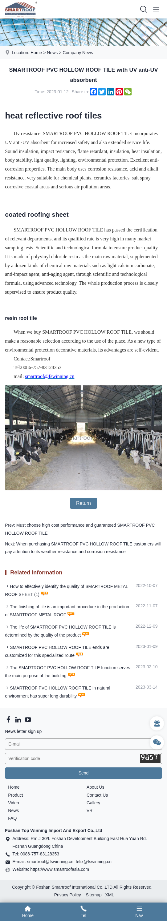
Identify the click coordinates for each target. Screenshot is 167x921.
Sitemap (93, 894)
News (52, 52)
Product (15, 795)
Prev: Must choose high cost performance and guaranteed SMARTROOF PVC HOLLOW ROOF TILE (80, 529)
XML (109, 894)
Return (83, 503)
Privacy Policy (67, 894)
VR (89, 810)
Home (36, 52)
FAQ (12, 818)
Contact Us (97, 795)
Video (13, 802)
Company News (78, 52)
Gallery (93, 802)
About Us (95, 787)
